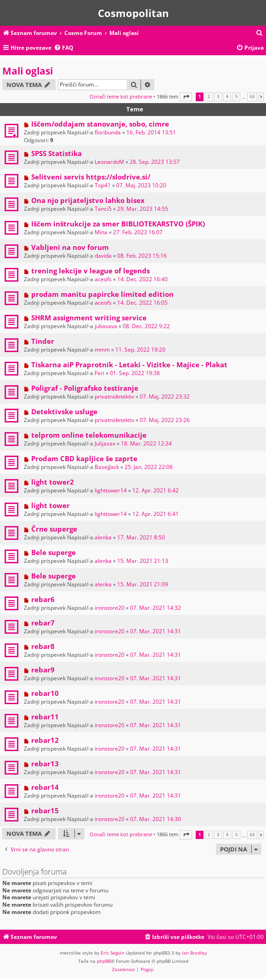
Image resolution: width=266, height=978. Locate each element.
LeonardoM (109, 162)
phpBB (104, 961)
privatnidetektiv (114, 396)
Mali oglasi (27, 70)
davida (103, 256)
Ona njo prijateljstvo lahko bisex (88, 200)
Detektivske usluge (64, 411)
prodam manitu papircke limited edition (102, 294)
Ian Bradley (194, 952)
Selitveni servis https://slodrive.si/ (90, 176)
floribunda (108, 132)
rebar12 (45, 740)
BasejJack (107, 467)
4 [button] (227, 96)
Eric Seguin (113, 952)
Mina (101, 232)
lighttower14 (111, 490)
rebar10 (45, 693)
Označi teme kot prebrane (121, 96)
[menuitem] (259, 33)
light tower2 (52, 481)
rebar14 (45, 787)
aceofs (103, 279)
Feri (99, 373)
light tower (50, 505)
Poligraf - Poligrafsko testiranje (84, 388)
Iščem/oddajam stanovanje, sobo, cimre (100, 123)
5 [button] (236, 96)
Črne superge (54, 528)
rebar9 (43, 669)
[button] (186, 97)
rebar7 (43, 622)
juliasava (106, 326)
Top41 (103, 185)
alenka (103, 537)
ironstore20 (110, 608)
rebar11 (45, 716)
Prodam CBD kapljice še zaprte (84, 458)
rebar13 (45, 763)
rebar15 (45, 810)
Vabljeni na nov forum (70, 247)
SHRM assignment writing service (89, 317)
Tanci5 (103, 209)
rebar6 (43, 599)
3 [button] (218, 96)
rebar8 (43, 646)
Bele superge (53, 552)
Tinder (42, 341)
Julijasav (105, 443)
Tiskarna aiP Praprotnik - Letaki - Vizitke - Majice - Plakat (129, 364)
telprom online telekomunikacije (89, 435)
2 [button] (209, 96)
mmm (102, 349)
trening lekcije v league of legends (90, 270)
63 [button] (252, 96)
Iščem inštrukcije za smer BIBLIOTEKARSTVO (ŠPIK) (118, 223)
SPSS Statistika (56, 153)
